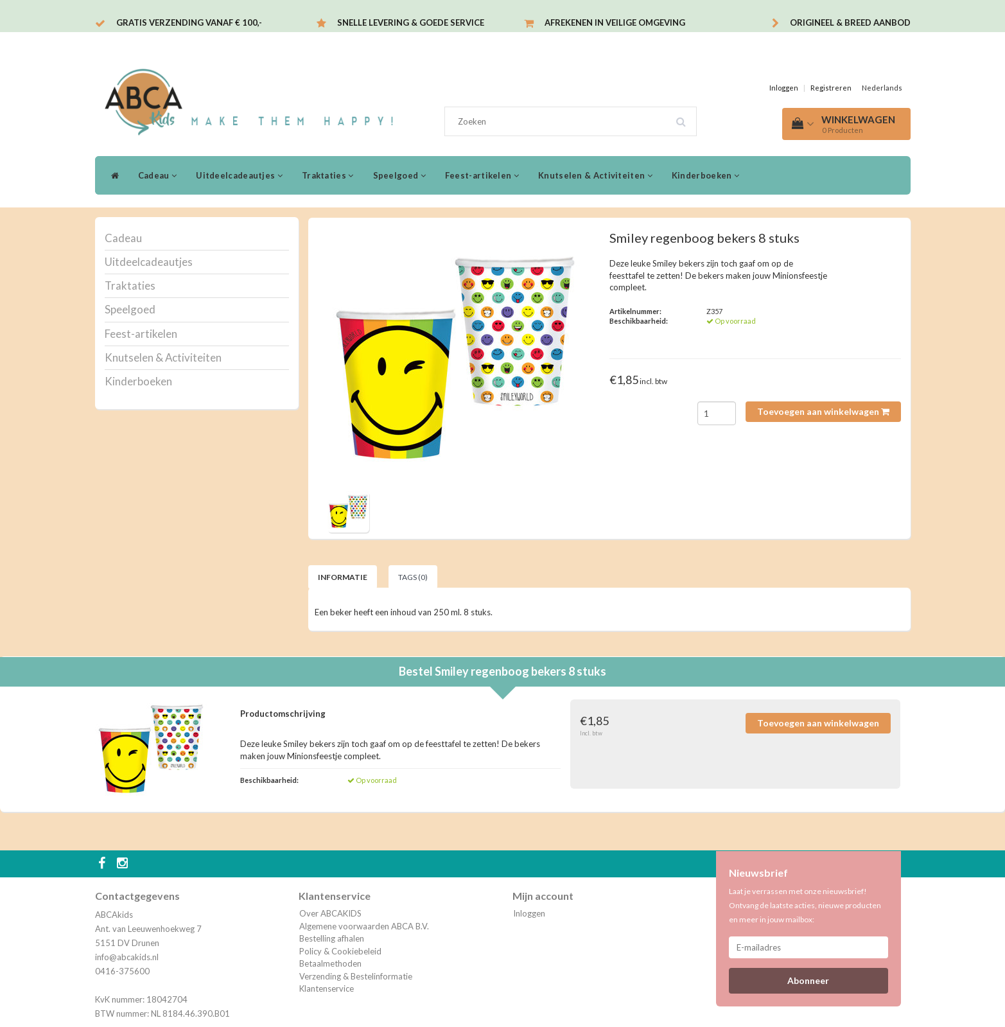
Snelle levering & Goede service (410, 22)
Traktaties (328, 175)
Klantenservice (326, 988)
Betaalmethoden (330, 963)
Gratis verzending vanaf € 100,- (189, 22)
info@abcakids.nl (127, 957)
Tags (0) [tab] (413, 577)
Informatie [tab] (342, 577)
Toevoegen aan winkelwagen (823, 411)
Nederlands (882, 87)
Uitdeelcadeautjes (239, 175)
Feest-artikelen (482, 175)
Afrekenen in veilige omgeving (615, 22)
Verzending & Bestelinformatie (355, 976)
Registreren (831, 87)
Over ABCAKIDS (330, 913)
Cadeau (157, 175)
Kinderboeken (705, 175)
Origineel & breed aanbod (850, 22)
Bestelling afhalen (331, 938)
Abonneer (808, 980)
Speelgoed (399, 175)
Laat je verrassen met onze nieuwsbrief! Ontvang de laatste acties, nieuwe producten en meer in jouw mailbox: (805, 905)
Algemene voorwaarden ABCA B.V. (364, 926)
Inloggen (783, 87)
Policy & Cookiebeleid (340, 951)
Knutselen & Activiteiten (595, 175)
